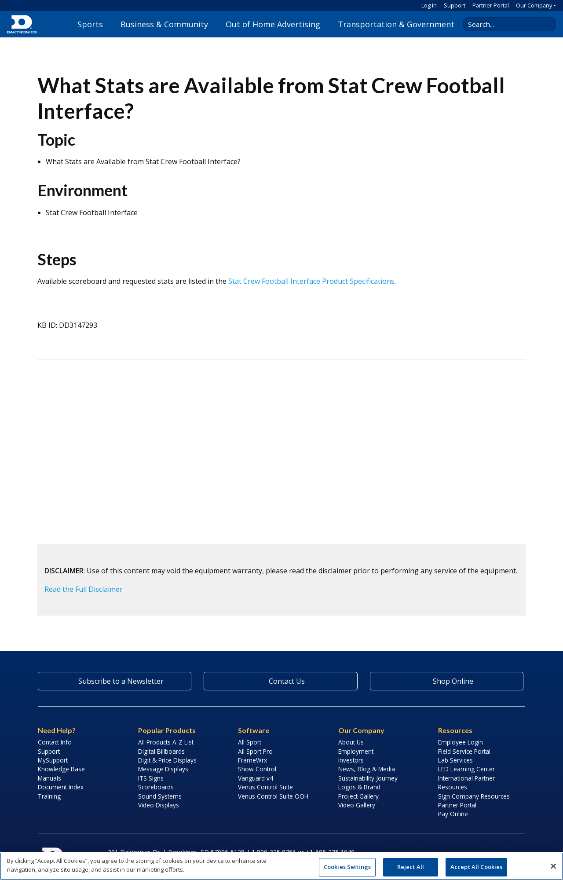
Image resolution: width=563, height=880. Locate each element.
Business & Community (164, 24)
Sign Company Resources (474, 796)
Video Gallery (356, 805)
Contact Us (280, 681)
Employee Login (460, 742)
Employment (355, 751)
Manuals (49, 778)
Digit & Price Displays (167, 760)
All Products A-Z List (166, 742)
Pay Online (453, 814)
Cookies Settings (347, 867)
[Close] (553, 866)
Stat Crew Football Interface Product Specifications (311, 281)
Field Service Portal (464, 751)
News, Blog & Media (366, 769)
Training (49, 796)
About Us (351, 742)
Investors (351, 760)
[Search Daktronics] (506, 24)
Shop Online (446, 681)
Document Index (61, 787)
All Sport (249, 742)
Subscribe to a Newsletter (115, 681)
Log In (429, 5)
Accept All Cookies (476, 867)
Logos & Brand (359, 787)
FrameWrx (252, 760)
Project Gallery (358, 796)
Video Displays (158, 805)
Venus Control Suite (265, 787)
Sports (90, 24)
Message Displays (163, 769)
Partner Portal (490, 5)
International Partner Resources (466, 782)
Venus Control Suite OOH (273, 796)
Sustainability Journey (368, 778)
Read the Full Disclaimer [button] (83, 589)
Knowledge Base (61, 769)
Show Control (257, 769)
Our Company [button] (534, 5)
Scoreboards (156, 787)
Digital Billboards (161, 751)
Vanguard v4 (255, 778)
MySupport (53, 760)
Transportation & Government (396, 24)
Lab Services (455, 760)
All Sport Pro (255, 751)
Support (454, 5)
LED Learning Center (466, 769)
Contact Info (55, 742)
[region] (281, 866)
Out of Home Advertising (273, 24)
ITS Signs (151, 778)
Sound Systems (160, 796)
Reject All (410, 867)
